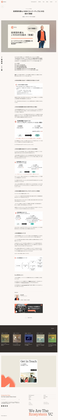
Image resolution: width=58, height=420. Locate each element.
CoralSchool (17, 58)
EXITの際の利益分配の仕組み (22, 67)
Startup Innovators (25, 282)
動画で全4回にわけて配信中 (37, 58)
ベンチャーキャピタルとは (21, 64)
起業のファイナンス (32, 281)
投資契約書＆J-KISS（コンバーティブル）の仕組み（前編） (26, 68)
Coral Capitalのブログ (25, 285)
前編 (15, 74)
